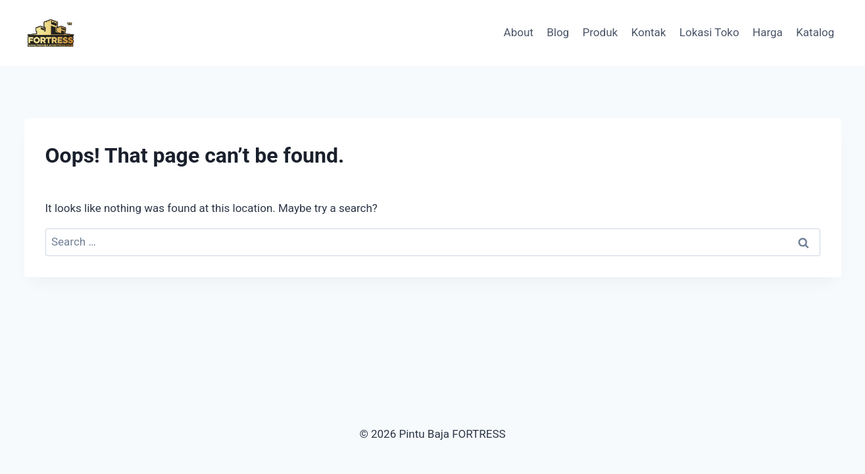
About (518, 32)
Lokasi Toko (709, 32)
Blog (558, 32)
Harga (768, 32)
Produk (600, 32)
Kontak (648, 32)
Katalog (815, 32)
